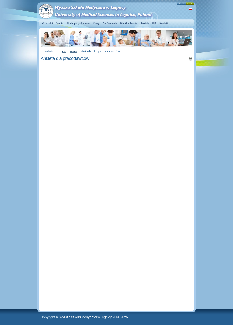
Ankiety (73, 51)
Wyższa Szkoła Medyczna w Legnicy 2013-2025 (93, 317)
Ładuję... (103, 185)
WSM (64, 51)
